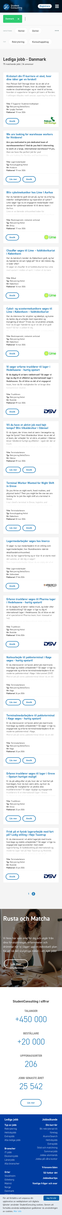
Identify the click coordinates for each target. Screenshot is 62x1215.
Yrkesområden (49, 1167)
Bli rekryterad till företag (48, 1130)
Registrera (45, 6)
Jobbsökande (49, 1119)
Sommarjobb (50, 1151)
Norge (8, 1187)
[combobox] (31, 19)
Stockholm (10, 1175)
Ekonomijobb (11, 1156)
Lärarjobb (10, 1159)
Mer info (17, 1211)
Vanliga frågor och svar (44, 1183)
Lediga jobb (11, 1119)
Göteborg (9, 1179)
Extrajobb (9, 1136)
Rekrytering (11, 1128)
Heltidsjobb (10, 1132)
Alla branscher (12, 1163)
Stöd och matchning (47, 1147)
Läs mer (16, 964)
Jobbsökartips (50, 1178)
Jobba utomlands (48, 1155)
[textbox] (25, 19)
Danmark (9, 1191)
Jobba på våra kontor (46, 1159)
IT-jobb (8, 1152)
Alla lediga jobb (12, 1140)
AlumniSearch (50, 1136)
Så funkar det (50, 1172)
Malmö (8, 1183)
